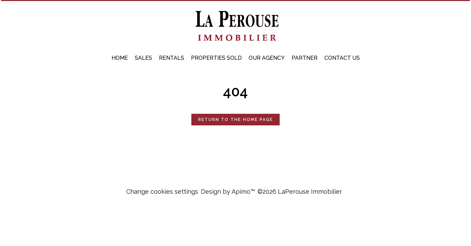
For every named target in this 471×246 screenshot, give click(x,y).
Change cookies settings (162, 191)
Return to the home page (235, 119)
